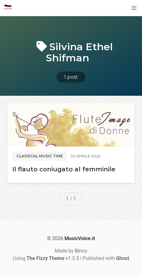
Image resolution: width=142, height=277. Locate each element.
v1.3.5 (53, 258)
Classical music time (39, 156)
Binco (81, 251)
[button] (134, 8)
